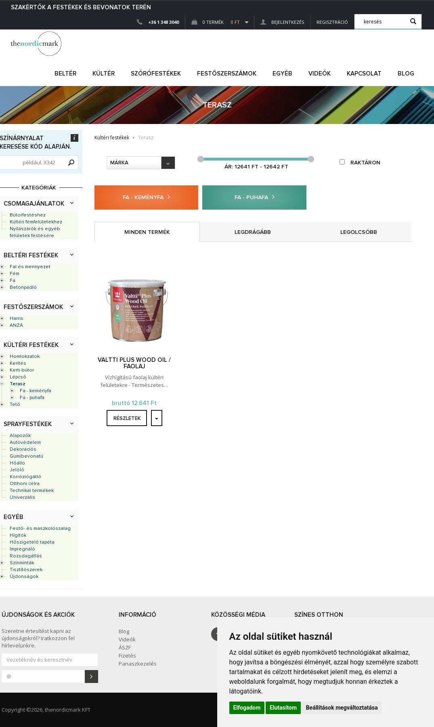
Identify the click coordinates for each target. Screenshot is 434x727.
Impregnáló (22, 549)
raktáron (360, 162)
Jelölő (17, 470)
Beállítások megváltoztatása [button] (342, 707)
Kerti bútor (22, 370)
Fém (14, 273)
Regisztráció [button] (332, 22)
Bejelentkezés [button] (282, 22)
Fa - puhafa (32, 397)
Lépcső (18, 377)
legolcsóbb (358, 232)
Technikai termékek (32, 490)
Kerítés (18, 363)
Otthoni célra (25, 483)
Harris (16, 318)
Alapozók (20, 435)
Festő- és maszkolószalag (40, 528)
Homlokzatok (25, 356)
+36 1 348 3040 (163, 22)
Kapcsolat (364, 74)
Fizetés (127, 655)
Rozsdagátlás (26, 556)
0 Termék (215, 22)
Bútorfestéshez (28, 215)
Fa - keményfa (35, 391)
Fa (12, 280)
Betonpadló (23, 287)
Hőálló (17, 463)
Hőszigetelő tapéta (32, 542)
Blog (406, 74)
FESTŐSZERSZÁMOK (226, 74)
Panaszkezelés (138, 663)
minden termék (147, 232)
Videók (319, 74)
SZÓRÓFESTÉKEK (156, 74)
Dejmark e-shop (37, 44)
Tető (15, 404)
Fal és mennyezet (30, 267)
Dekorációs (23, 449)
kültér (103, 74)
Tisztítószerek (26, 569)
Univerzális (22, 497)
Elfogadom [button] (247, 707)
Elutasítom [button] (283, 707)
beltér (65, 74)
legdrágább (253, 232)
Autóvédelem (25, 442)
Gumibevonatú (26, 456)
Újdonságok (24, 576)
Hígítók (18, 535)
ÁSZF (125, 647)
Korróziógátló (25, 477)
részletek (127, 418)
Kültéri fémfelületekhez (36, 222)
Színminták (22, 563)
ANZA (16, 325)
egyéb (282, 74)
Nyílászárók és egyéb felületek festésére (35, 232)
